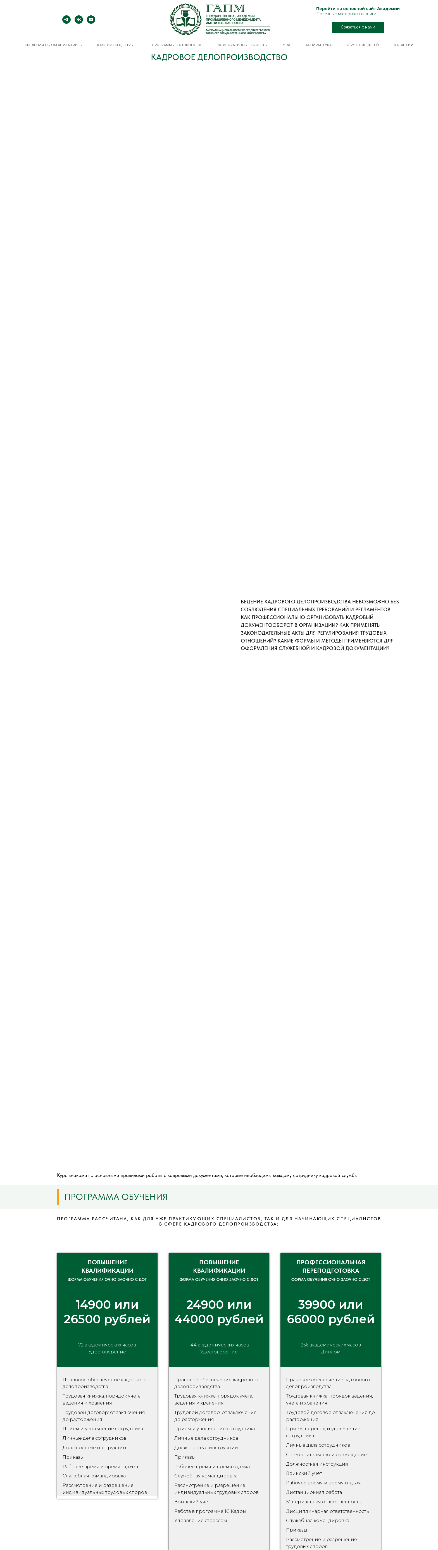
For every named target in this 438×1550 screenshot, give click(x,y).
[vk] (79, 22)
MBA (287, 45)
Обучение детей (363, 45)
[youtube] (91, 22)
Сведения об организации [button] (52, 45)
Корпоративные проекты (243, 45)
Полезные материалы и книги (346, 13)
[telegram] (66, 22)
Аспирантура (319, 45)
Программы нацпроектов (177, 45)
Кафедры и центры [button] (115, 45)
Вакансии (403, 45)
